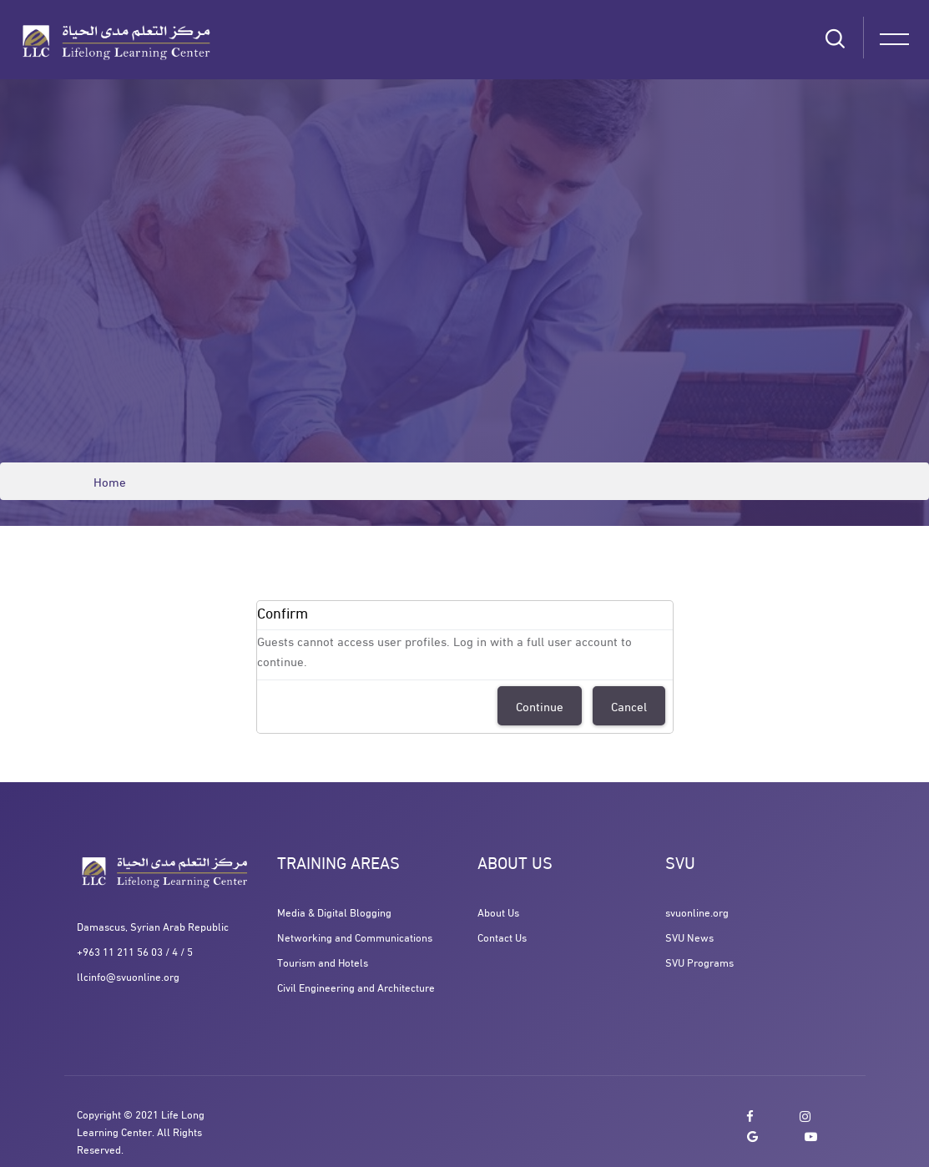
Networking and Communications (354, 937)
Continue (539, 705)
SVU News (689, 937)
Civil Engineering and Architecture (356, 987)
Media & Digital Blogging (334, 912)
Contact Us (502, 937)
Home (109, 481)
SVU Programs (699, 962)
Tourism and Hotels (322, 962)
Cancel (629, 705)
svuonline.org (697, 912)
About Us (498, 912)
